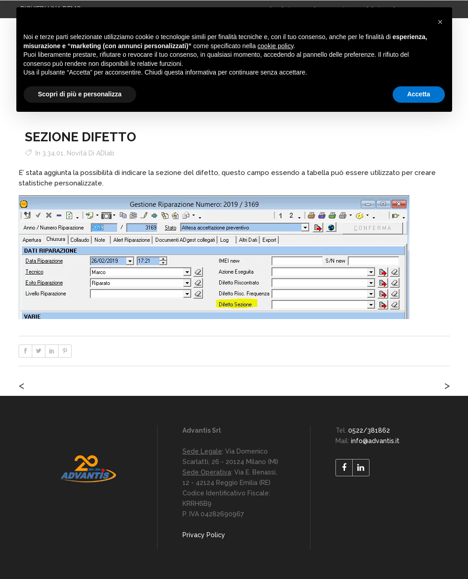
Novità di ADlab (90, 153)
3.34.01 (53, 153)
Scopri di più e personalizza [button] (80, 94)
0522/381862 (369, 430)
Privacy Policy (203, 535)
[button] (440, 22)
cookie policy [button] (275, 46)
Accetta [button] (418, 94)
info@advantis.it (375, 440)
